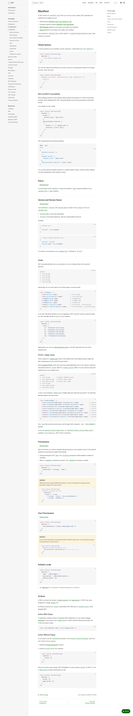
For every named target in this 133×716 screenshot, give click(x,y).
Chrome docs (44, 446)
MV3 (46, 145)
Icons (108, 21)
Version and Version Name (114, 19)
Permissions (110, 24)
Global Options (111, 13)
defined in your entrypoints (65, 24)
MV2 (41, 145)
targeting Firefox (47, 365)
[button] (17, 7)
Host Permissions (112, 27)
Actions (109, 32)
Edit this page (43, 695)
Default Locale (111, 30)
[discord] (120, 2)
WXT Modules (44, 27)
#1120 (91, 424)
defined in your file (60, 21)
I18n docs (45, 587)
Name (109, 16)
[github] (124, 2)
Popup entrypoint (51, 645)
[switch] (115, 3)
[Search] (37, 2)
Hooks (42, 30)
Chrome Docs (44, 185)
